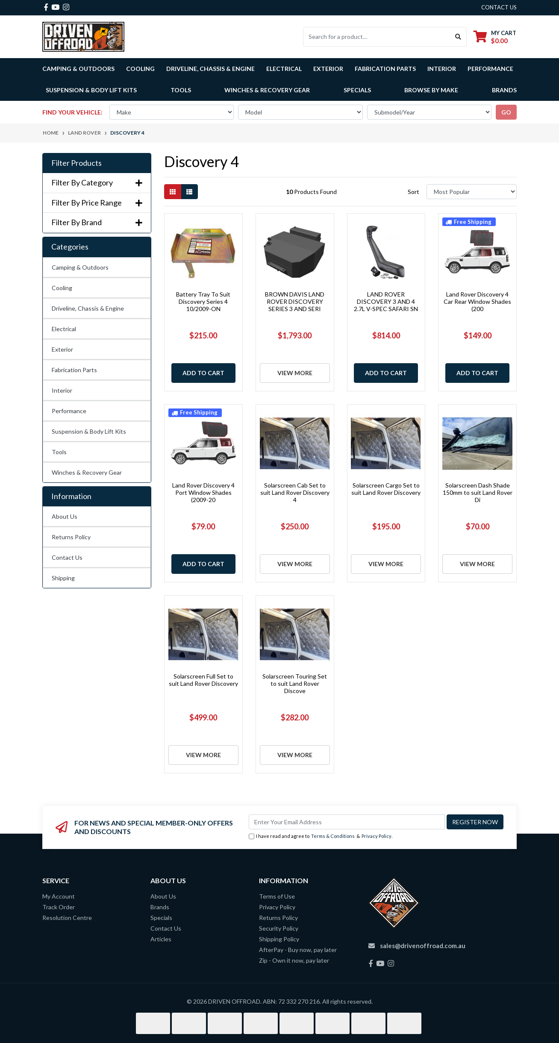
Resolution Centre (67, 917)
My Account (58, 896)
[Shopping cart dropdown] (495, 36)
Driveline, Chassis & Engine (88, 308)
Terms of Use (277, 896)
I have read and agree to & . (320, 836)
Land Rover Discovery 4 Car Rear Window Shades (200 (477, 301)
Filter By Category (96, 182)
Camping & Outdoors (80, 267)
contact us (499, 7)
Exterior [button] (328, 68)
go (506, 112)
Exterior (62, 349)
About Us (64, 516)
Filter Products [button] (76, 163)
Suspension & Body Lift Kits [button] (91, 90)
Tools (181, 90)
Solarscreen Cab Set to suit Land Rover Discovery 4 (295, 492)
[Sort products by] (472, 191)
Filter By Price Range (96, 202)
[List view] (189, 191)
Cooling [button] (140, 68)
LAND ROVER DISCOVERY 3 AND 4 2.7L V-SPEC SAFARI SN (386, 301)
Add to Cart (203, 372)
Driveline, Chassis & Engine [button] (210, 68)
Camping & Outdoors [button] (78, 68)
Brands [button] (504, 90)
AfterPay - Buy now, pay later (298, 949)
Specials (357, 90)
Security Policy (278, 928)
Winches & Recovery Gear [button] (267, 90)
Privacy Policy (376, 836)
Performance (69, 410)
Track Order (58, 907)
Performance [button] (490, 68)
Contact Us (67, 557)
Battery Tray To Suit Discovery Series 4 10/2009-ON (203, 301)
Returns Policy (71, 537)
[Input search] (376, 37)
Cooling (62, 287)
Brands (159, 907)
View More (294, 372)
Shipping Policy (279, 939)
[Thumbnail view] (172, 191)
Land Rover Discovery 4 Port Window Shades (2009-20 (203, 492)
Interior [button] (441, 68)
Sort (413, 191)
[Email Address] (347, 821)
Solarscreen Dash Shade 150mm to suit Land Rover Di (477, 492)
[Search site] (458, 37)
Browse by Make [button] (431, 90)
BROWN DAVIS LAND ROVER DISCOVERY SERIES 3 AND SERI (294, 301)
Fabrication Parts (385, 68)
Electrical (64, 328)
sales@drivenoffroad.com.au (422, 945)
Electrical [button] (284, 68)
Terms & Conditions (333, 836)
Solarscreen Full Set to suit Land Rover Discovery (203, 680)
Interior (62, 390)
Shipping (63, 578)
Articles (160, 939)
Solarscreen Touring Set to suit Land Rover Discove (294, 683)
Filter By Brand (96, 222)
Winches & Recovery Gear (87, 472)
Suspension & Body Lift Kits (89, 431)
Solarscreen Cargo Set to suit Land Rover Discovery (386, 489)
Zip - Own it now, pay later (294, 960)
